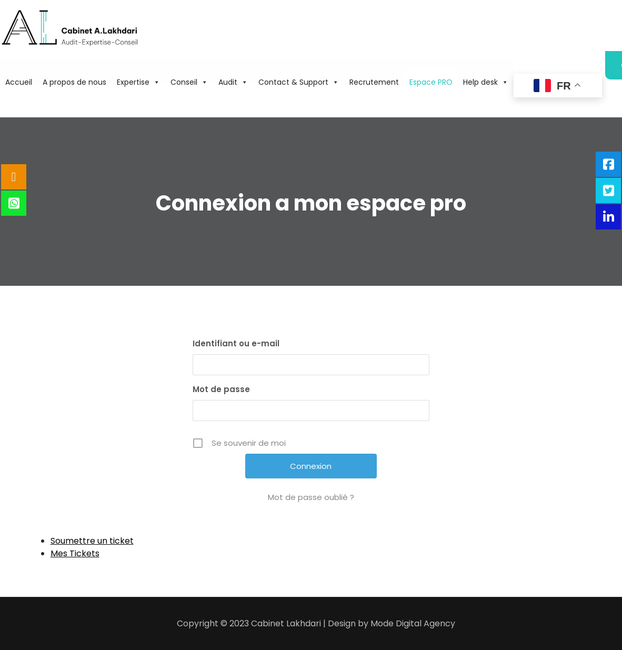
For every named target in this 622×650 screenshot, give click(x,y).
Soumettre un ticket (92, 541)
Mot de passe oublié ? (311, 497)
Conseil (189, 82)
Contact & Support (298, 82)
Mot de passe (221, 389)
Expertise (138, 82)
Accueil (18, 82)
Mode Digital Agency (412, 623)
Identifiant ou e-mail (236, 343)
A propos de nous (74, 82)
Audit (233, 82)
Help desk (485, 82)
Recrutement (374, 82)
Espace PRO (431, 82)
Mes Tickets (75, 553)
